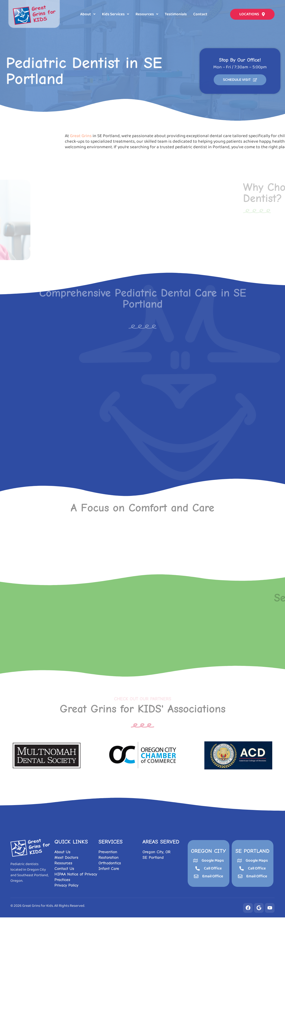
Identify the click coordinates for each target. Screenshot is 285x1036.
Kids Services (115, 13)
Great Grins (197, 135)
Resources (147, 13)
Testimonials (176, 13)
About (87, 13)
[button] (88, 14)
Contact (200, 13)
